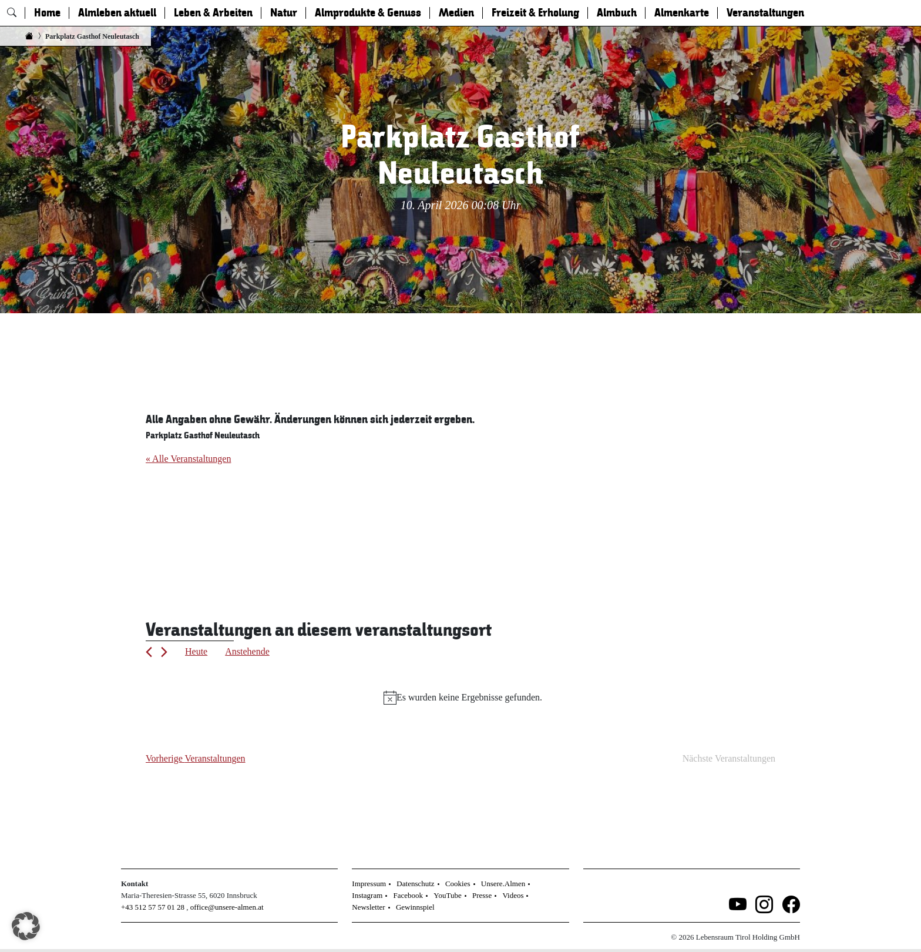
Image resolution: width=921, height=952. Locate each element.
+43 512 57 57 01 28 (152, 907)
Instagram (367, 895)
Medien (456, 13)
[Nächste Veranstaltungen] (164, 652)
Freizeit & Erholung (535, 13)
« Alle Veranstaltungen (188, 459)
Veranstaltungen (765, 13)
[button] (26, 926)
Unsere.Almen (503, 883)
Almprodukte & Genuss (368, 13)
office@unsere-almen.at (227, 907)
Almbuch (617, 13)
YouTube (447, 895)
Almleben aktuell (117, 13)
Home (47, 13)
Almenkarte (681, 13)
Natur (283, 13)
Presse (482, 895)
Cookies (457, 883)
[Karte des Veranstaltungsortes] (303, 524)
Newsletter (368, 907)
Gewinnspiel (415, 907)
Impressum (369, 883)
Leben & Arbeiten (213, 13)
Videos (512, 895)
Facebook (408, 895)
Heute (196, 651)
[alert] (462, 697)
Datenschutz (415, 883)
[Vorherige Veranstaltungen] (149, 652)
